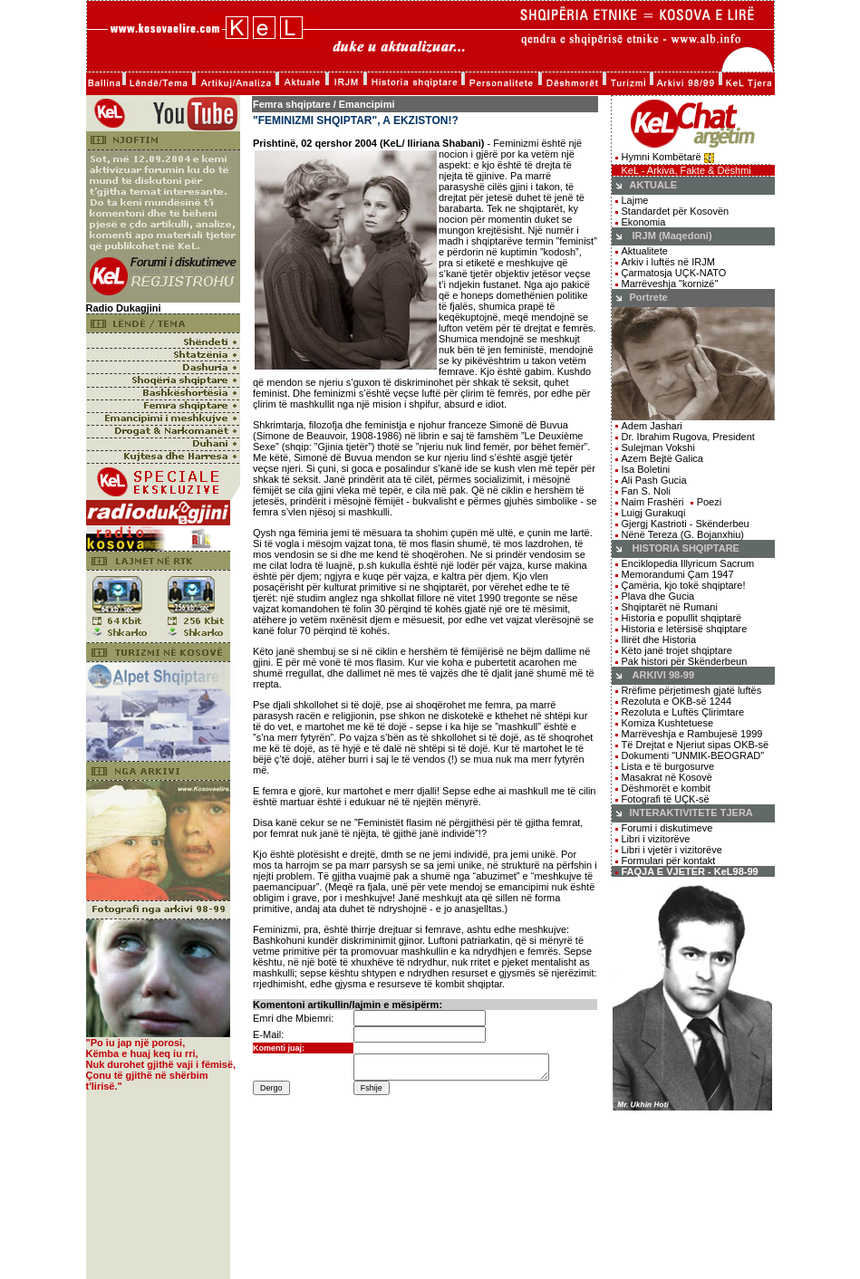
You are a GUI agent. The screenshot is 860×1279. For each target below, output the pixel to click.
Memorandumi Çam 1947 (678, 574)
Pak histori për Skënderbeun (685, 661)
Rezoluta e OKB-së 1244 (677, 701)
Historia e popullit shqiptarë (682, 617)
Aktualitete (645, 250)
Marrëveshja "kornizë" (670, 283)
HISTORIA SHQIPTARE (686, 548)
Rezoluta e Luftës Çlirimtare (683, 712)
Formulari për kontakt (669, 860)
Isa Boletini (646, 469)
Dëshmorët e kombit (666, 788)
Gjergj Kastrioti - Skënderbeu (685, 523)
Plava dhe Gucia (658, 596)
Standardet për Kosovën (676, 211)
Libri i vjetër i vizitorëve (668, 849)
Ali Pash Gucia (654, 480)
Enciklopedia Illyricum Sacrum (688, 563)
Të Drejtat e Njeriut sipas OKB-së (695, 744)
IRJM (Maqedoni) (672, 235)
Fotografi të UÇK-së (666, 798)
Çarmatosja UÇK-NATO (674, 272)
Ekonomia (644, 221)
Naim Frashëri (653, 501)
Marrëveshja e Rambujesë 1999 (692, 733)
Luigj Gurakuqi (654, 512)
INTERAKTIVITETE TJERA (691, 812)
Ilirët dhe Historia (659, 639)
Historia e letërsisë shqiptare (685, 628)
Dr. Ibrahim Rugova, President (685, 436)
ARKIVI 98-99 (663, 674)
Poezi (709, 501)
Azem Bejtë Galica (662, 458)
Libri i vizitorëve (656, 838)
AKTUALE (654, 184)
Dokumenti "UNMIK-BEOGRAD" (693, 755)
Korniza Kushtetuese (668, 722)
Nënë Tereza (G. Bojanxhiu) (683, 534)
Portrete (649, 297)
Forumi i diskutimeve (667, 827)
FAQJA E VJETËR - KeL (677, 871)
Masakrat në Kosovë (667, 777)
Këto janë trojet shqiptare (677, 650)
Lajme (635, 200)
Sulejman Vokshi (658, 447)
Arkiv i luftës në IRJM (668, 261)
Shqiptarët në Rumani (670, 606)
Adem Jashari (652, 425)
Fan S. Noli (646, 491)
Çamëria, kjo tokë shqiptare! (684, 585)
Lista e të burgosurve (668, 766)
